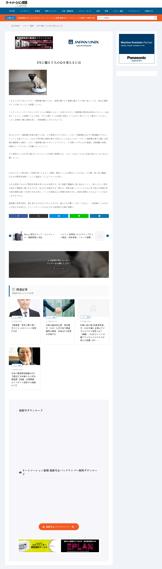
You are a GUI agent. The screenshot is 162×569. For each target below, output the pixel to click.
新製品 (37, 11)
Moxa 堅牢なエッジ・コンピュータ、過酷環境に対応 (39, 236)
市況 (98, 11)
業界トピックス (51, 11)
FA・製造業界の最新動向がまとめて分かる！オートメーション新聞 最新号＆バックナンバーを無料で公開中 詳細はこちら (66, 18)
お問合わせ (149, 11)
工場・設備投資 (67, 11)
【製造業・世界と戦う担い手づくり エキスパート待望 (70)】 (23, 328)
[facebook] (18, 216)
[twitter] (38, 216)
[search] (155, 18)
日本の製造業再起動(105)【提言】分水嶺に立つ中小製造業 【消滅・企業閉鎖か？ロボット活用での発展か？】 (23, 379)
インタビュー (25, 11)
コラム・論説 (118, 11)
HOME (12, 11)
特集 (106, 11)
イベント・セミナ (84, 11)
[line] (79, 216)
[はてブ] (58, 216)
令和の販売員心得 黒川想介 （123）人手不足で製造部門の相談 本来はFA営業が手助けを (58, 329)
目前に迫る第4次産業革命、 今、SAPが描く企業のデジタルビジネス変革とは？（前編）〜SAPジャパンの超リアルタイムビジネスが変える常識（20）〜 (93, 332)
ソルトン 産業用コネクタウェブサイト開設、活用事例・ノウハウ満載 (76, 236)
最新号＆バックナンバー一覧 (60, 526)
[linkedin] (99, 216)
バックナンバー (134, 11)
